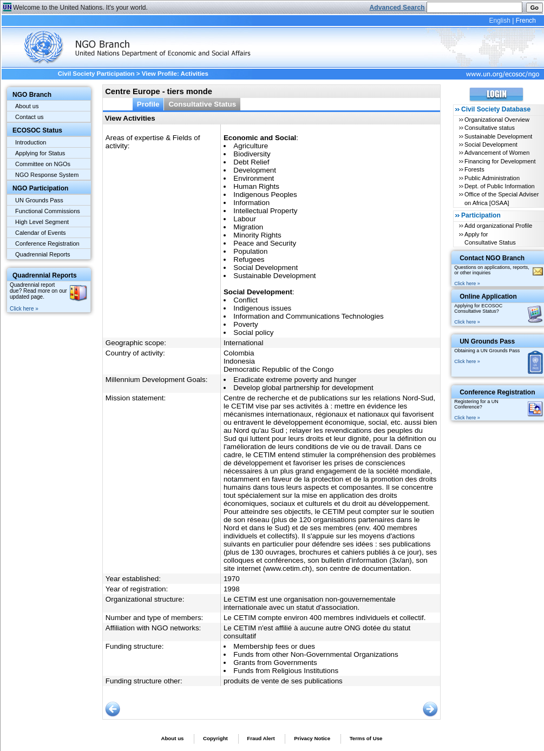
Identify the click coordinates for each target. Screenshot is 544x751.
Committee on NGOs (42, 164)
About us (26, 106)
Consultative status (489, 127)
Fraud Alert (260, 738)
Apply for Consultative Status (490, 238)
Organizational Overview (496, 119)
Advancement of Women (496, 152)
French (526, 20)
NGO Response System (46, 175)
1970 (232, 579)
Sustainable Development (498, 136)
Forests (474, 169)
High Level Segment (42, 222)
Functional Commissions (47, 211)
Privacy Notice (312, 738)
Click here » (24, 309)
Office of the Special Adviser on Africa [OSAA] (501, 198)
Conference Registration (47, 243)
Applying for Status (40, 153)
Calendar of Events (40, 232)
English (499, 20)
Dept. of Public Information (499, 186)
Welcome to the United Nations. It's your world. (80, 7)
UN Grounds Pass (39, 200)
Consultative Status (202, 104)
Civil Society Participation (96, 73)
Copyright (215, 738)
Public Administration (492, 178)
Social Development (490, 144)
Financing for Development (499, 161)
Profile (148, 104)
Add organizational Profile (498, 225)
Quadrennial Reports (42, 254)
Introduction (30, 142)
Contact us (29, 117)
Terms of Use (366, 738)
